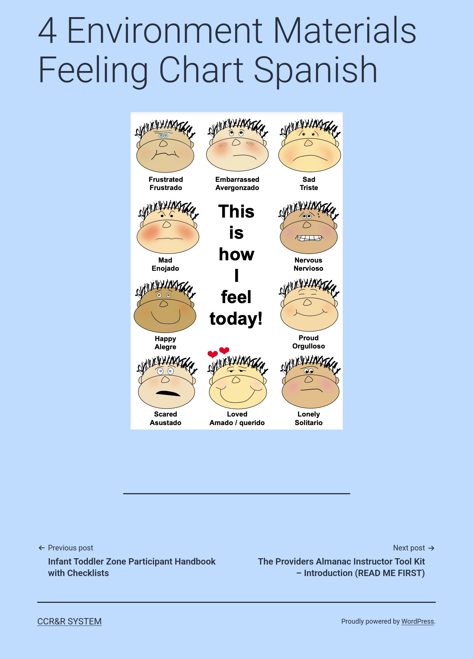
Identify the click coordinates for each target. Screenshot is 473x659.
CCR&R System (69, 621)
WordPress (418, 621)
